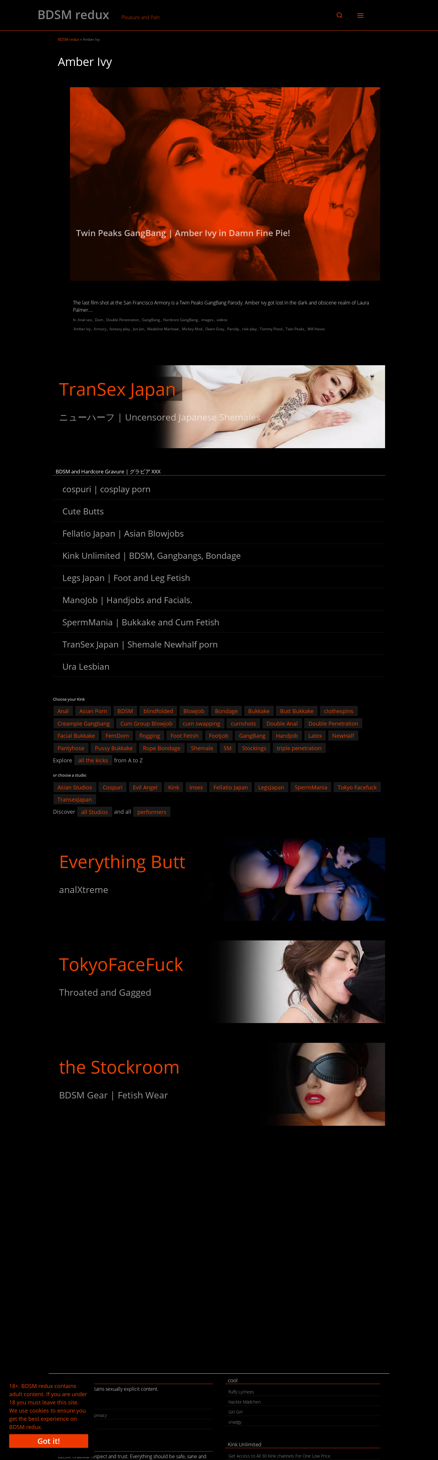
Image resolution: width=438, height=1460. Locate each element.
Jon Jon (138, 329)
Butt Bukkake (297, 711)
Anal (63, 711)
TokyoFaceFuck (121, 964)
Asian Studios (74, 787)
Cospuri (113, 787)
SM (227, 747)
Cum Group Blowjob (146, 723)
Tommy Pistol (271, 329)
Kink (173, 787)
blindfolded (158, 711)
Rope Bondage (161, 747)
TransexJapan (74, 799)
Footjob (218, 735)
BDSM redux (73, 15)
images (207, 319)
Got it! (48, 1441)
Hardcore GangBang (180, 319)
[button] (339, 15)
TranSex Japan (117, 389)
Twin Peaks (295, 329)
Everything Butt (122, 861)
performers (151, 811)
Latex (315, 735)
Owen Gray (214, 329)
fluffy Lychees (241, 1392)
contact (68, 1405)
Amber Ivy (82, 329)
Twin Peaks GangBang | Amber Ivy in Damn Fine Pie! (183, 233)
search (67, 1425)
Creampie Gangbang (83, 723)
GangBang (151, 319)
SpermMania (311, 787)
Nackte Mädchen (244, 1402)
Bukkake (258, 711)
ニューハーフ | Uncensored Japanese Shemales (159, 417)
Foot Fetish (185, 735)
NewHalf (343, 735)
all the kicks (93, 760)
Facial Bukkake (76, 735)
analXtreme (83, 889)
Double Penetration (122, 319)
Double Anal (282, 723)
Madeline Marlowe (163, 329)
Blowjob (193, 711)
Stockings (254, 747)
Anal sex (85, 319)
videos (222, 319)
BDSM (125, 711)
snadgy (235, 1422)
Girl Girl (235, 1412)
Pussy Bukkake (114, 747)
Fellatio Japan (231, 787)
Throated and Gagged (105, 992)
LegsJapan (271, 787)
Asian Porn (93, 711)
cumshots (243, 723)
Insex (196, 787)
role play (249, 329)
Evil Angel (145, 787)
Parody (233, 329)
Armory (100, 329)
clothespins (338, 711)
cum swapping (201, 723)
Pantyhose (70, 747)
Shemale (202, 747)
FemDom (117, 735)
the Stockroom (119, 1067)
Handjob (287, 735)
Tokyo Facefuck (357, 787)
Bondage (226, 711)
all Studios (94, 811)
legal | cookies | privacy (84, 1415)
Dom (99, 319)
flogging (149, 735)
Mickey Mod (192, 329)
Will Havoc (316, 329)
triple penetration (299, 747)
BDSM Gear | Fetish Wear (113, 1095)
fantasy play (119, 329)
